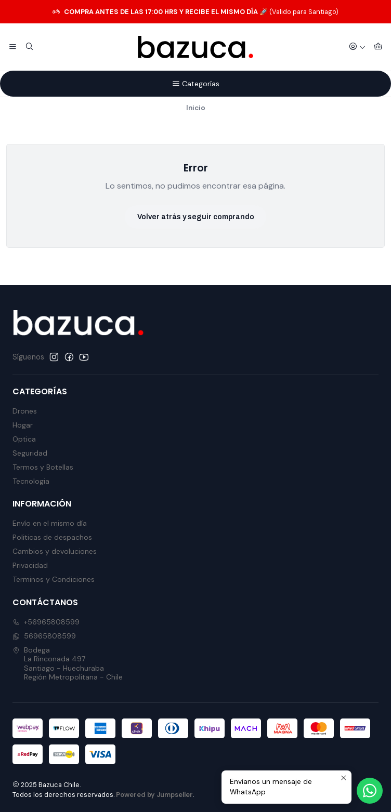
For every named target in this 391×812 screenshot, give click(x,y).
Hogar (22, 425)
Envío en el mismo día (49, 523)
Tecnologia (30, 481)
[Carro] (378, 47)
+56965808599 (46, 622)
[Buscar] (28, 47)
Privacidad (30, 565)
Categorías (195, 83)
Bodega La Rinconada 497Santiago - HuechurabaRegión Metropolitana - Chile (67, 663)
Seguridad (29, 453)
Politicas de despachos (52, 537)
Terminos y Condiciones (53, 579)
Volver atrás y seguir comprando (195, 217)
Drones (24, 411)
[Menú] (12, 47)
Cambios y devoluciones (54, 551)
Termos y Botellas (42, 467)
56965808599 (44, 636)
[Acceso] (357, 47)
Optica (24, 439)
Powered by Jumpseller (154, 794)
